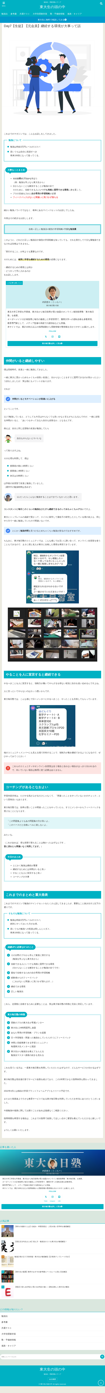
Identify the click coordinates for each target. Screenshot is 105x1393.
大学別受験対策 (40, 14)
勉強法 (4, 14)
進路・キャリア (74, 14)
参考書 (14, 14)
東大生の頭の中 (52, 7)
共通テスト (25, 14)
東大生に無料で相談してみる (51, 20)
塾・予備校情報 (57, 14)
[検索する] (102, 1357)
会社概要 (52, 1379)
